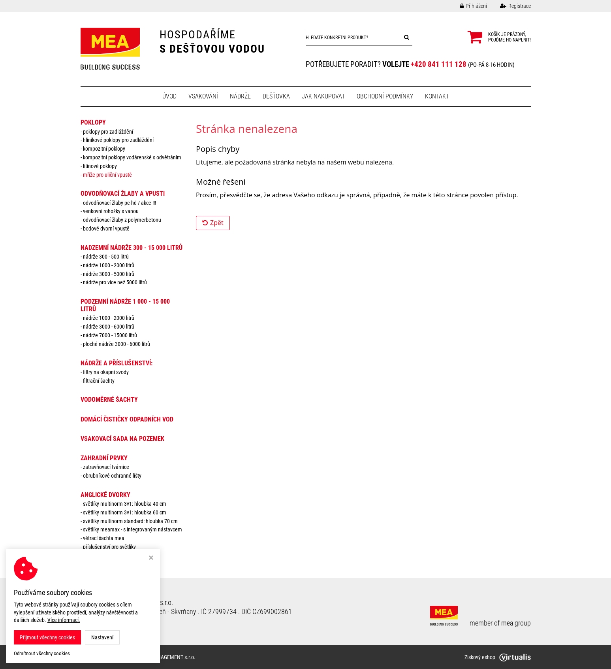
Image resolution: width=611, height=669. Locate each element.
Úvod (169, 96)
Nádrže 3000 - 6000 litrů (108, 326)
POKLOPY (93, 122)
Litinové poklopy (100, 166)
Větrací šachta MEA (103, 538)
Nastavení (102, 637)
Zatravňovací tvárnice (106, 467)
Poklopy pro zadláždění (108, 132)
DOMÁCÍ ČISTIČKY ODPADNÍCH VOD (127, 419)
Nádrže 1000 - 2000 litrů (108, 265)
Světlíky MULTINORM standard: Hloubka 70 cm (130, 521)
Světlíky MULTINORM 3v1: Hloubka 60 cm (124, 512)
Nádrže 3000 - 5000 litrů (108, 274)
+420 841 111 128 (438, 64)
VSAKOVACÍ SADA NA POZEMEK (122, 438)
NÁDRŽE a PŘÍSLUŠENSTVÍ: (116, 363)
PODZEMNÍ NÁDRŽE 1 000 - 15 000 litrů (125, 305)
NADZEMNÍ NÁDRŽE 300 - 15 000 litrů (131, 247)
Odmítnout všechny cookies (42, 653)
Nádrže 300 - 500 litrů (106, 256)
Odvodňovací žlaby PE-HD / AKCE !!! (119, 203)
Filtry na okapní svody (106, 372)
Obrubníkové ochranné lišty (112, 475)
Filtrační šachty (99, 381)
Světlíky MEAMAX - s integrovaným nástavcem (132, 529)
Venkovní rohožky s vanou (111, 211)
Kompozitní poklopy (104, 149)
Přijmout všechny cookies (47, 637)
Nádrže (240, 96)
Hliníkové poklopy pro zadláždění (118, 140)
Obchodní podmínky (385, 96)
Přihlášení (467, 6)
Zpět (213, 222)
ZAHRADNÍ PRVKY (104, 458)
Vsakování (203, 96)
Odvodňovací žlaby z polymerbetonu (122, 220)
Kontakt (437, 96)
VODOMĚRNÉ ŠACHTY (109, 399)
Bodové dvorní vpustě (106, 228)
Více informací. (63, 620)
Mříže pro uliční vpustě (107, 175)
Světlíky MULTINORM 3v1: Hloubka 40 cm (124, 504)
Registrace (509, 6)
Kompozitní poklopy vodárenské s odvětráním (132, 157)
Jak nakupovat (323, 96)
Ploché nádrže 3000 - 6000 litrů (116, 344)
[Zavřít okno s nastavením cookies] (151, 558)
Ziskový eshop (497, 657)
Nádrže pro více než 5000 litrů (115, 282)
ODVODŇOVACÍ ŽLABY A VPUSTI (123, 193)
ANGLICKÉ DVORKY (105, 495)
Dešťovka (276, 96)
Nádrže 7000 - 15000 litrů (110, 335)
